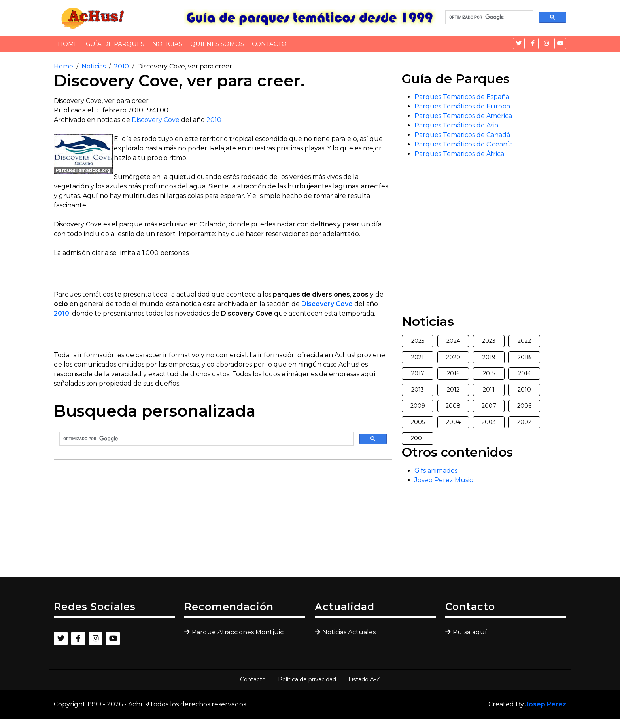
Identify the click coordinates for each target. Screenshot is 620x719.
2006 (524, 405)
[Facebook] (533, 43)
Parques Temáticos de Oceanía (463, 144)
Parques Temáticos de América (463, 116)
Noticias (167, 44)
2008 (453, 405)
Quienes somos (217, 44)
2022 (524, 340)
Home (68, 44)
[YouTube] (560, 43)
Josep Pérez (545, 704)
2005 (418, 422)
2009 (417, 405)
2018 (524, 357)
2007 (489, 405)
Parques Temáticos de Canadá (462, 135)
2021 (417, 357)
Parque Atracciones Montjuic (238, 632)
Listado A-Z (364, 679)
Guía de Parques (115, 44)
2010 (121, 66)
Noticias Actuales (349, 632)
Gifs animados (435, 470)
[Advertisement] (223, 521)
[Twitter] (519, 43)
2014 (524, 373)
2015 (489, 373)
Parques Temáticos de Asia (456, 125)
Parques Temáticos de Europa (462, 106)
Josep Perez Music (443, 480)
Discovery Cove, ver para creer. (185, 66)
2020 (453, 357)
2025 (417, 340)
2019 (488, 357)
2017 (417, 373)
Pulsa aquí (470, 632)
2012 (453, 389)
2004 (453, 422)
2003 (489, 422)
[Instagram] (546, 43)
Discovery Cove (156, 120)
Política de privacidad (307, 679)
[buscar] (488, 17)
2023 (488, 340)
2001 (417, 438)
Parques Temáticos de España (461, 97)
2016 (453, 373)
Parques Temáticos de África (459, 154)
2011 (489, 389)
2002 (524, 422)
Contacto (269, 44)
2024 (453, 340)
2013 (417, 389)
